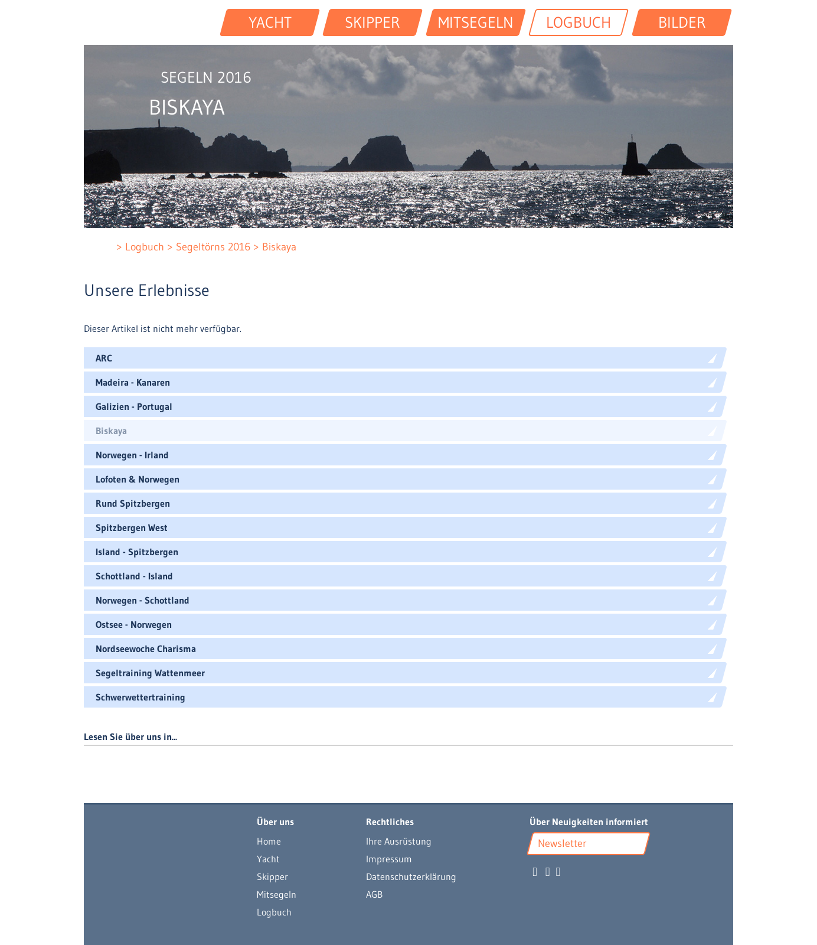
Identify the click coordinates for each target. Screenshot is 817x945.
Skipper (272, 876)
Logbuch (274, 912)
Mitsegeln (276, 894)
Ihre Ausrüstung (399, 841)
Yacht (268, 859)
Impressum (389, 859)
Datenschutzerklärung (411, 876)
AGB (374, 894)
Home (269, 841)
